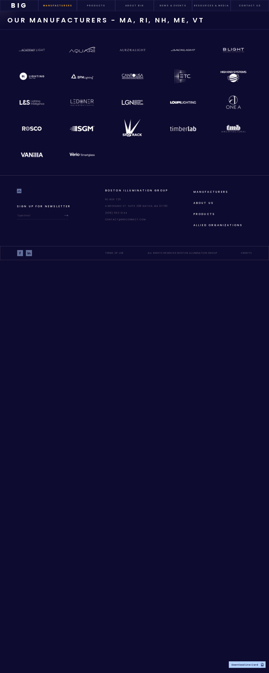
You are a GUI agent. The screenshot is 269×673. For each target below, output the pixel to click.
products (204, 213)
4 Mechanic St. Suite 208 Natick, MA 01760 (136, 205)
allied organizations (218, 224)
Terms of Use (114, 252)
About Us (203, 202)
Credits (246, 252)
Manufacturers (210, 191)
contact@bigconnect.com (125, 218)
